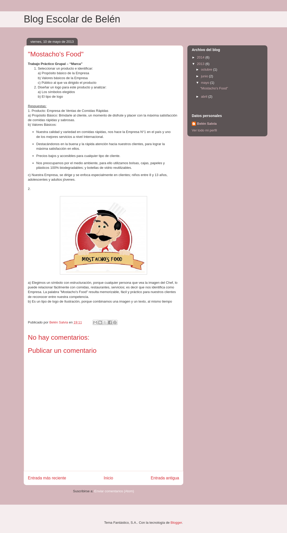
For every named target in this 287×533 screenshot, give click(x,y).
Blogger (176, 522)
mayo (205, 83)
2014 (201, 57)
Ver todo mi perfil (204, 130)
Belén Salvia (207, 124)
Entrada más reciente (47, 478)
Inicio (108, 478)
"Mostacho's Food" (214, 88)
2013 (201, 64)
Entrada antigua (165, 478)
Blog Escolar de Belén (72, 19)
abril (204, 96)
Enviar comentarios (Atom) (114, 491)
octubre (207, 69)
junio (205, 76)
